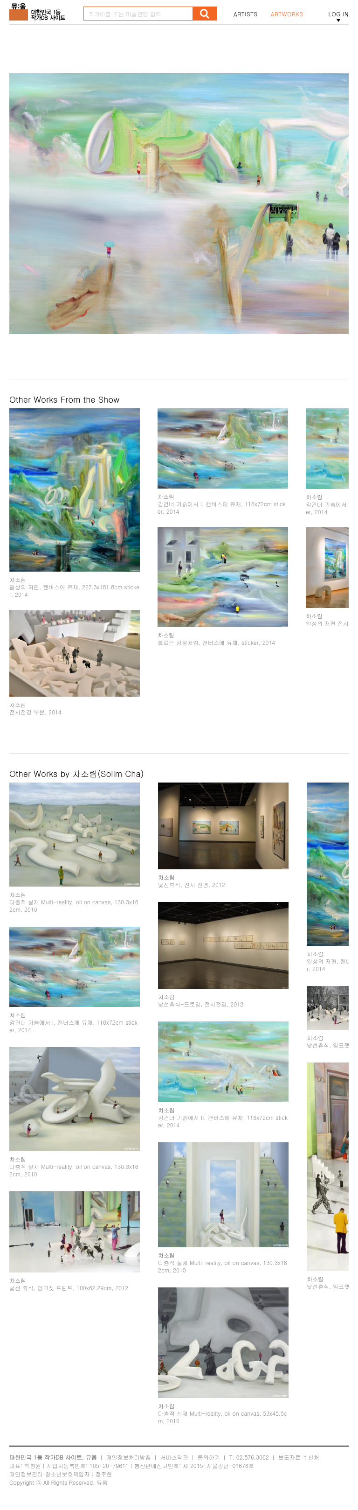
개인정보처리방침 (128, 1457)
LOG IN (338, 14)
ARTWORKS (287, 14)
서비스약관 (174, 1457)
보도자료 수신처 (298, 1457)
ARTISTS (246, 14)
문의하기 (209, 1457)
